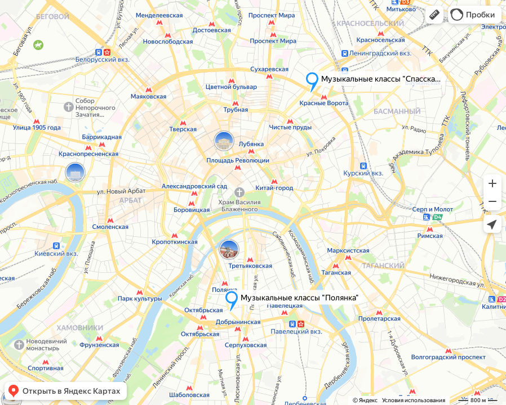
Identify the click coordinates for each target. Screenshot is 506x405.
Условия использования (413, 400)
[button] (434, 15)
